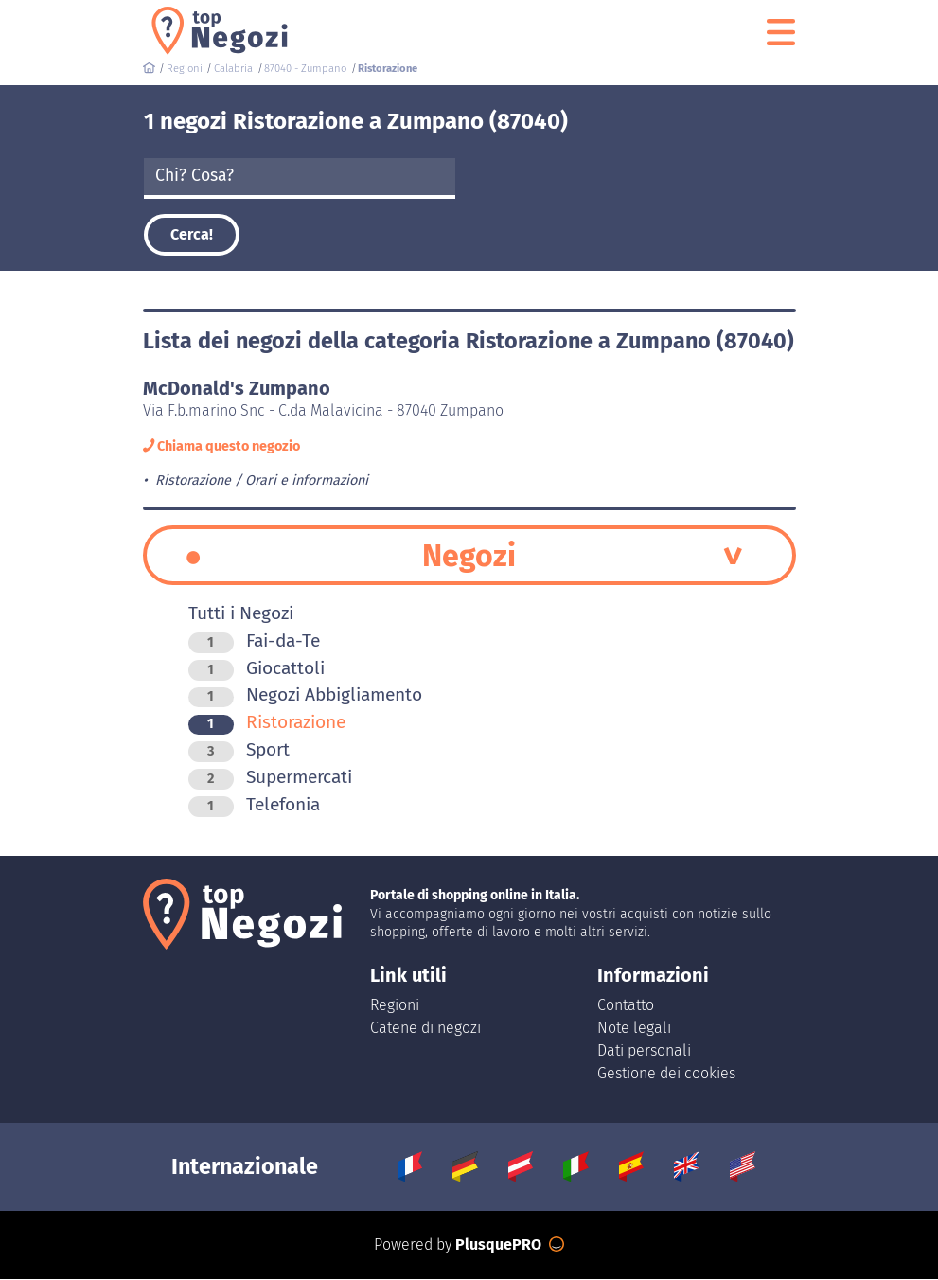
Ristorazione (266, 723)
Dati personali (644, 1051)
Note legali (634, 1029)
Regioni (394, 1006)
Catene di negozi (425, 1029)
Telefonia (254, 805)
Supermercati (270, 778)
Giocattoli (256, 669)
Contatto (625, 1006)
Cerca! (191, 234)
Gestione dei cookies (666, 1074)
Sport (239, 750)
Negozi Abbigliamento (305, 695)
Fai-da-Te (254, 641)
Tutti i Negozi (240, 614)
